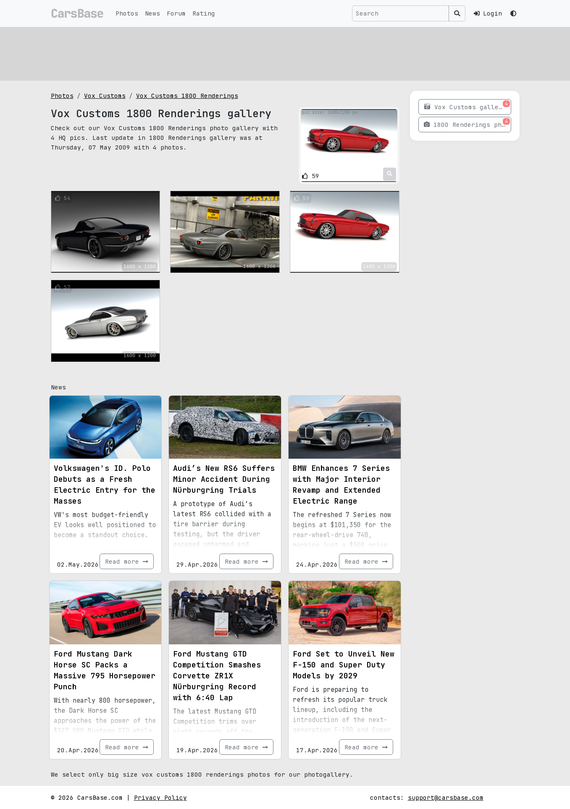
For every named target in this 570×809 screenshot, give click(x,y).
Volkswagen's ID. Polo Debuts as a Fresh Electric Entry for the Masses (104, 484)
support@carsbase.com (445, 797)
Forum (176, 13)
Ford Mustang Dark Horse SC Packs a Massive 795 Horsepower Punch (104, 670)
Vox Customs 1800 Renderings (187, 96)
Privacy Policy (160, 797)
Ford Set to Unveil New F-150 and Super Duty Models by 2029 (343, 664)
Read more (126, 561)
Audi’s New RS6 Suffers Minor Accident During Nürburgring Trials (224, 479)
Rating (203, 13)
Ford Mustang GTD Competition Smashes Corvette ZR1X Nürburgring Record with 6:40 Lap (217, 675)
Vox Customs (105, 96)
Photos (127, 13)
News (152, 13)
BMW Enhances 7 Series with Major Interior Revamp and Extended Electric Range (341, 484)
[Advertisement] (285, 52)
